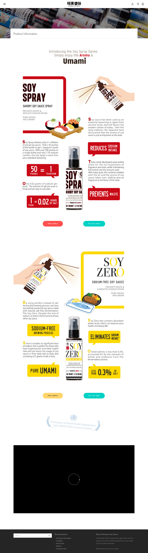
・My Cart (58, 546)
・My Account (59, 543)
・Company (59, 541)
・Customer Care (60, 549)
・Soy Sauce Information (63, 538)
